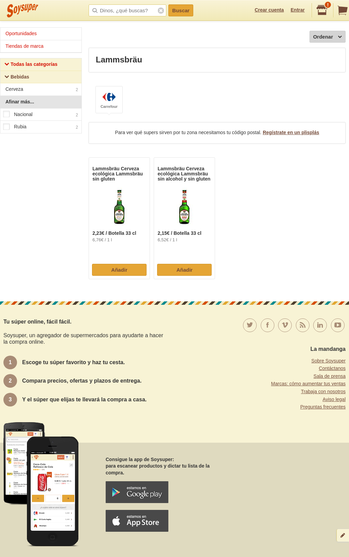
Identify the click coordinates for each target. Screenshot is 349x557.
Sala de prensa (330, 376)
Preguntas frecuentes (323, 407)
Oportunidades (21, 33)
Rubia (40, 127)
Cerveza (41, 90)
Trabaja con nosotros (323, 391)
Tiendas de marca (24, 46)
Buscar (180, 10)
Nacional (40, 114)
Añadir (119, 270)
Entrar (298, 10)
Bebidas (16, 77)
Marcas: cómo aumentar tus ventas (308, 383)
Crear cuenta (269, 10)
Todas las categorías (30, 65)
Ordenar (327, 37)
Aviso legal (334, 399)
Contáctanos (332, 368)
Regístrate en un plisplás (291, 132)
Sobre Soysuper (329, 360)
